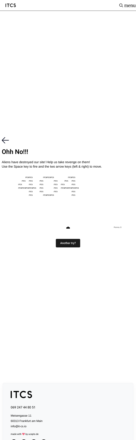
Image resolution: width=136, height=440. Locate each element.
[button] (68, 243)
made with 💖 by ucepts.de (24, 434)
